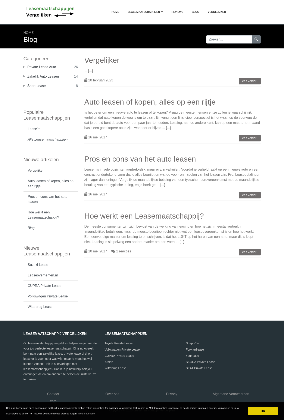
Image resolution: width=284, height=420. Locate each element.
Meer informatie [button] (86, 413)
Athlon (109, 362)
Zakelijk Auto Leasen (41, 76)
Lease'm (34, 129)
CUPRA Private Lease (44, 286)
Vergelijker (217, 12)
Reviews (177, 12)
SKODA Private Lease (200, 362)
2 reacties (123, 251)
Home (115, 12)
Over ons (112, 394)
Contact (53, 394)
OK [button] (262, 411)
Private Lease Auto (40, 67)
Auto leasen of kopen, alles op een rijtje (51, 183)
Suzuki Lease (38, 265)
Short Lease (35, 86)
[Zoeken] (256, 39)
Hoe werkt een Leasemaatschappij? (43, 214)
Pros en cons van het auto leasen (48, 199)
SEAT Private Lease (199, 368)
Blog (195, 12)
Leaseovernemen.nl (43, 275)
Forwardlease (195, 349)
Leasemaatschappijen (145, 12)
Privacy (171, 394)
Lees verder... (250, 81)
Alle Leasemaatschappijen (48, 139)
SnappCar (192, 343)
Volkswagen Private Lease (48, 296)
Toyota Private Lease (119, 343)
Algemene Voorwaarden (231, 394)
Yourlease (192, 355)
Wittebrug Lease (40, 307)
